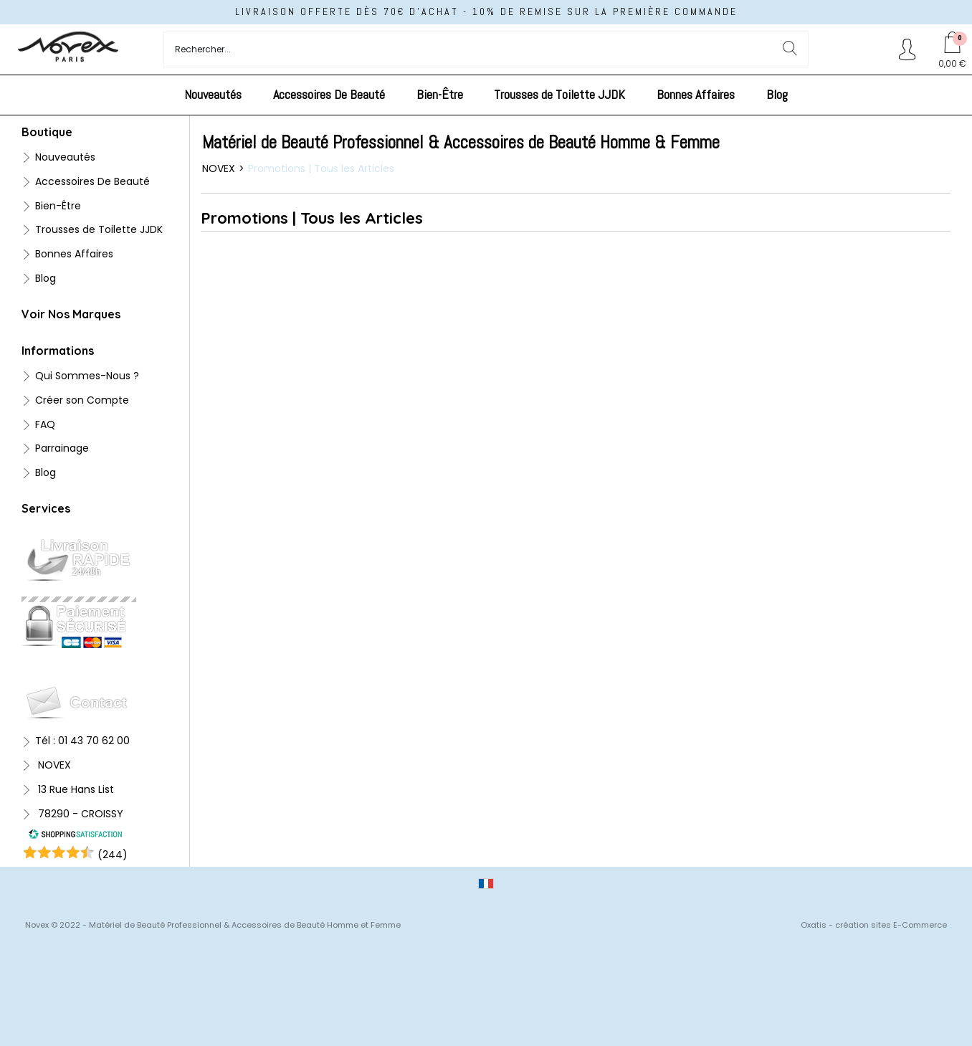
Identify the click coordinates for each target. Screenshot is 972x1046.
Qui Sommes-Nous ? (87, 376)
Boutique (47, 132)
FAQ (45, 424)
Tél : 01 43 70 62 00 (82, 740)
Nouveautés (213, 94)
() (112, 854)
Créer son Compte (82, 400)
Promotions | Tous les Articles (321, 168)
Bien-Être (439, 94)
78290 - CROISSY (79, 814)
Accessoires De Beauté (329, 94)
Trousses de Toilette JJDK (559, 94)
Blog (777, 94)
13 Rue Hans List (74, 789)
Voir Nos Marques (71, 314)
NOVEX (53, 765)
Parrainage (62, 448)
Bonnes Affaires (696, 94)
